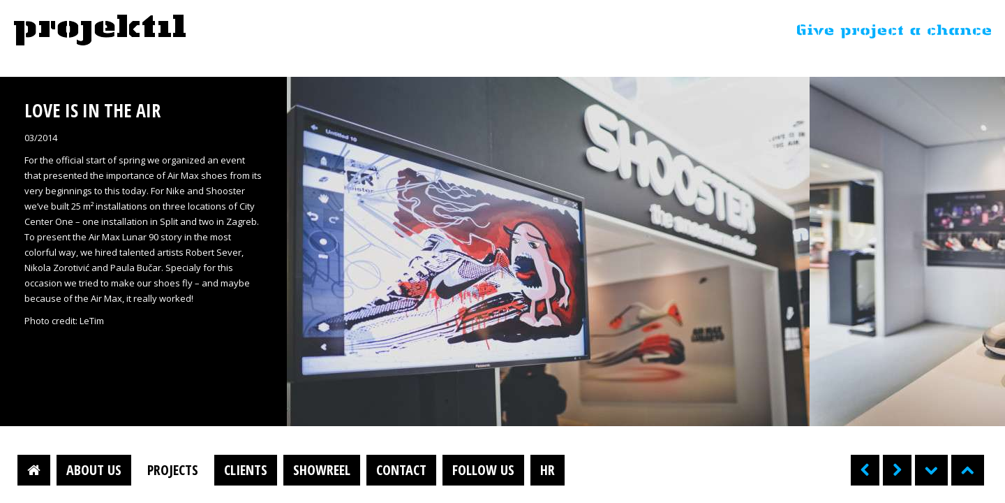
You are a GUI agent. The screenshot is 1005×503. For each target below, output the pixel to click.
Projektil (100, 31)
